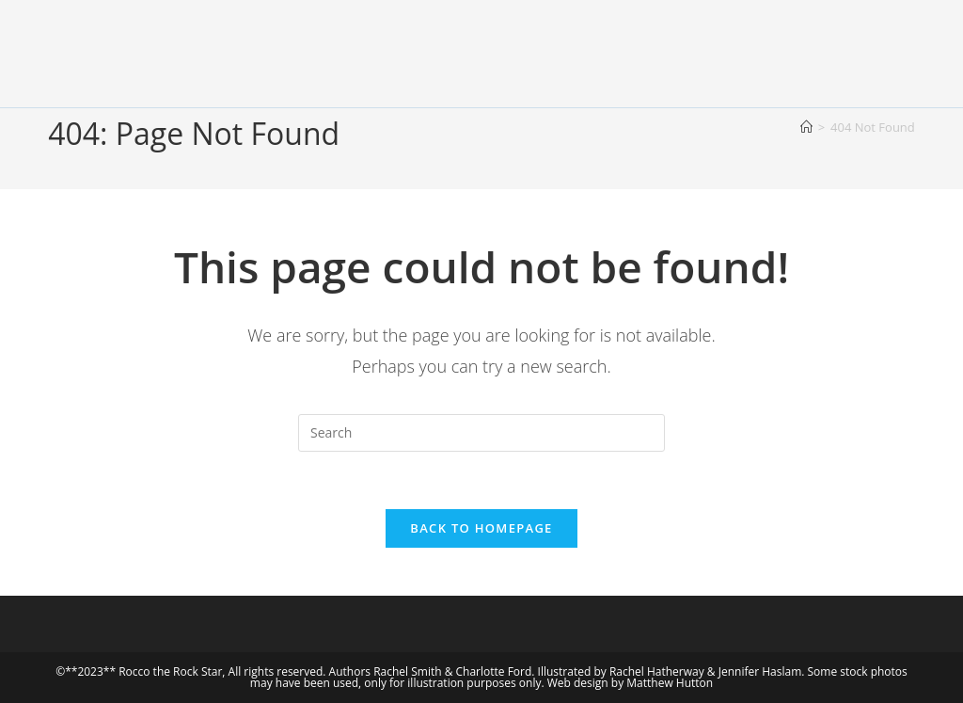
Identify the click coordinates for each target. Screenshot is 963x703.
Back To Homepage (481, 527)
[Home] (806, 127)
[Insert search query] (481, 433)
